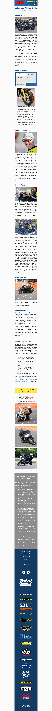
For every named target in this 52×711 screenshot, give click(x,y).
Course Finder (32, 1)
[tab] (21, 74)
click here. (30, 394)
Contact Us (26, 564)
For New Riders (26, 551)
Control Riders (26, 556)
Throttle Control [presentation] (30, 74)
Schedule (26, 559)
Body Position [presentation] (30, 80)
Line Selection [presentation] (20, 80)
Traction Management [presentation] (21, 74)
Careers (26, 562)
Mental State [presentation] (19, 77)
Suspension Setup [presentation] (20, 84)
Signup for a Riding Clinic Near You (26, 390)
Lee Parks (25, 154)
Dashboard (26, 705)
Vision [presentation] (28, 77)
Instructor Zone (26, 706)
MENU (35, 4)
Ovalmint (31, 709)
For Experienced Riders (26, 554)
